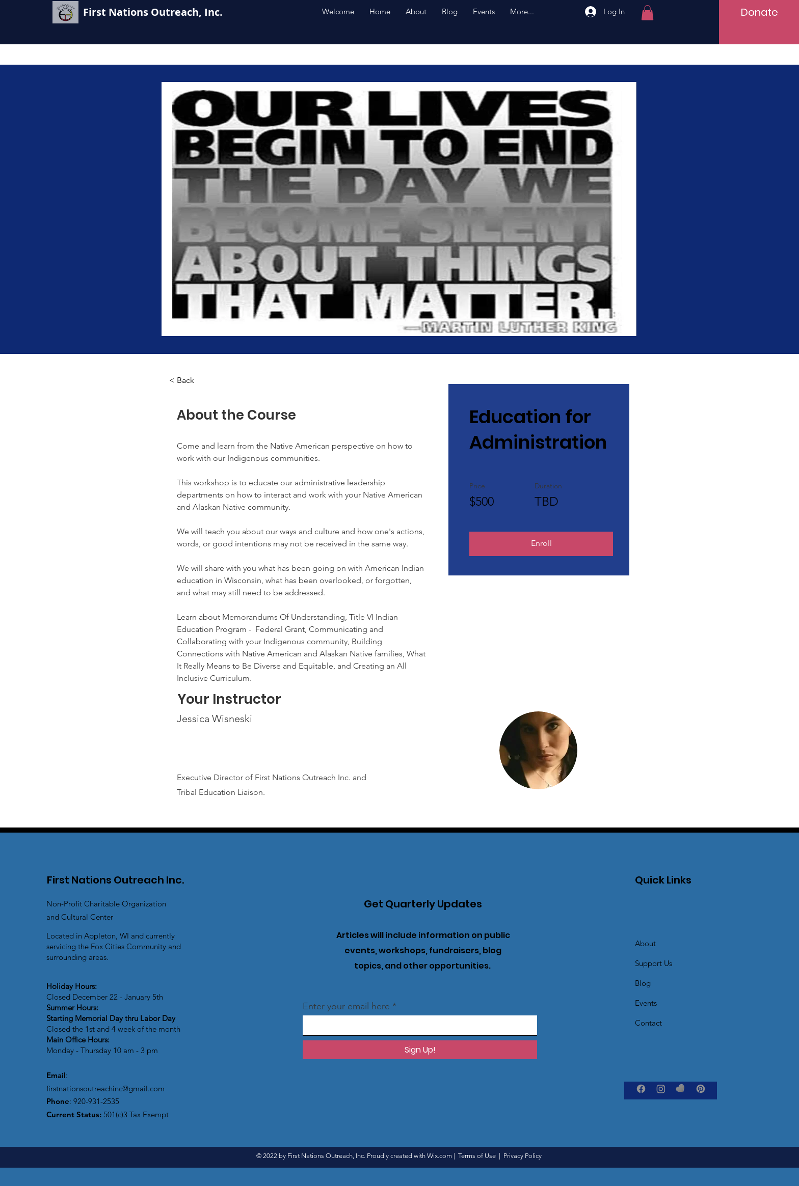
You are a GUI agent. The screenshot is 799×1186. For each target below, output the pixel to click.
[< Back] (197, 380)
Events (646, 1003)
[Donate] (759, 12)
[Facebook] (641, 1088)
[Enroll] (541, 544)
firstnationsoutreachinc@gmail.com (105, 1088)
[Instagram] (661, 1088)
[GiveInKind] (680, 1088)
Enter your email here (346, 1006)
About (645, 943)
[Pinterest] (700, 1088)
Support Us (653, 963)
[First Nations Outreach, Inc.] (186, 12)
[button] (647, 12)
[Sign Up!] (420, 1049)
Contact (648, 1023)
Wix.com (439, 1156)
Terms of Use (477, 1156)
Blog (643, 983)
